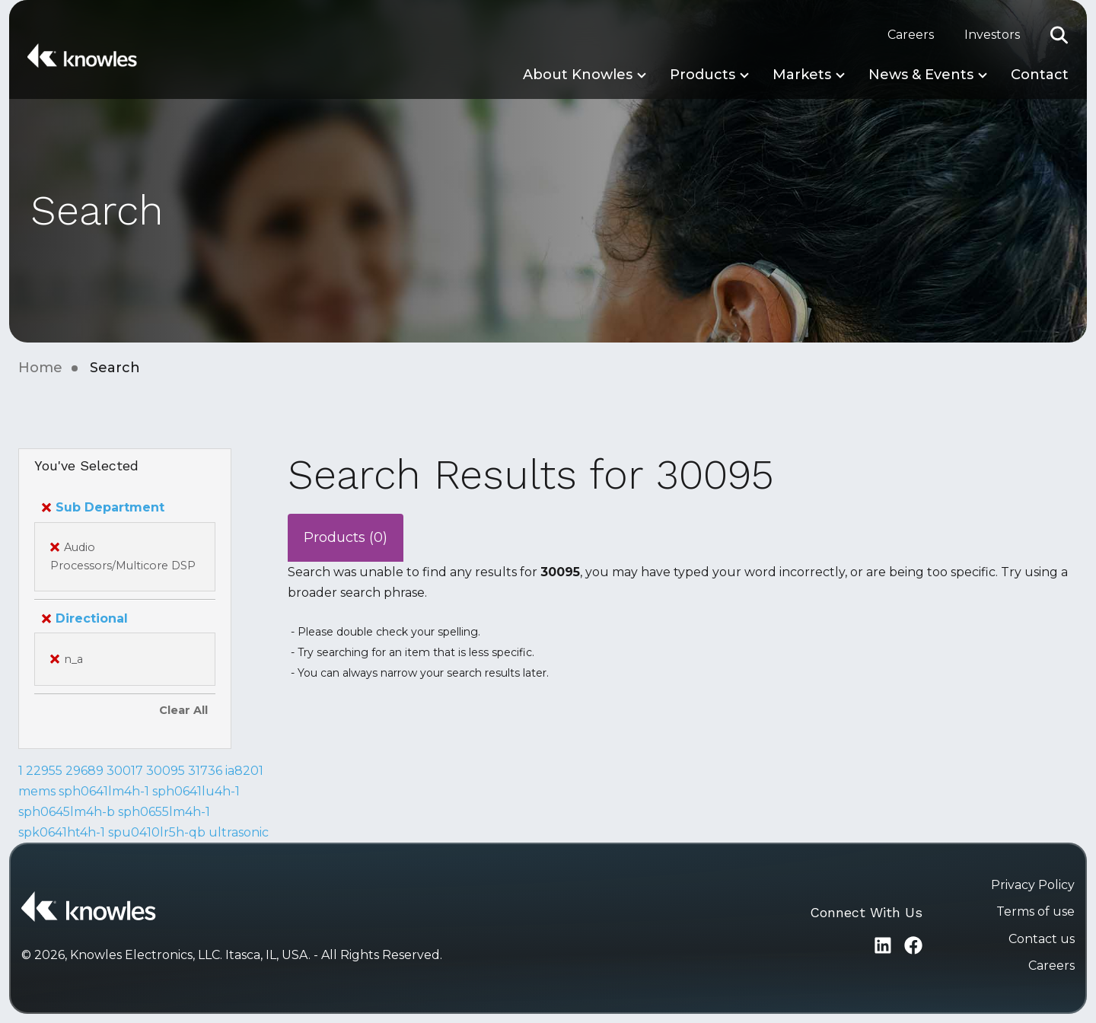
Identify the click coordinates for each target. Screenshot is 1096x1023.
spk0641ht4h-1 (61, 832)
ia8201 (244, 770)
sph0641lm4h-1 (104, 791)
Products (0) (345, 537)
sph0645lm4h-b (66, 812)
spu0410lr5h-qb (157, 832)
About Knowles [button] (577, 74)
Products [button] (702, 74)
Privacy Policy (1033, 885)
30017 (125, 770)
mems (37, 791)
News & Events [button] (920, 74)
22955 (44, 770)
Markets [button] (802, 74)
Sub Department (103, 507)
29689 (84, 770)
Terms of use (1035, 911)
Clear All (183, 710)
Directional (85, 618)
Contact (1040, 74)
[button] (1059, 35)
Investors (992, 34)
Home (40, 367)
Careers (910, 34)
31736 (205, 770)
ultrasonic (239, 832)
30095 (165, 770)
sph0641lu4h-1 (196, 791)
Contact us (1041, 939)
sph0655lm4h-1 (164, 812)
